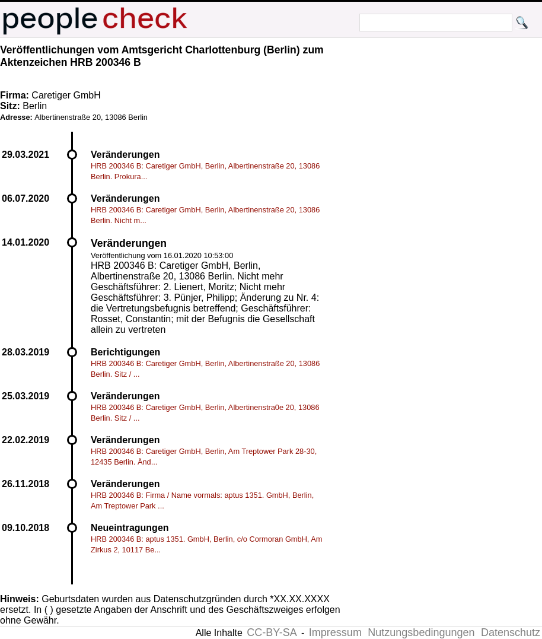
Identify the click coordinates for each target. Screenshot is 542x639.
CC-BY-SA (271, 632)
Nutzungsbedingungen (421, 632)
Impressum (335, 632)
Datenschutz (510, 632)
